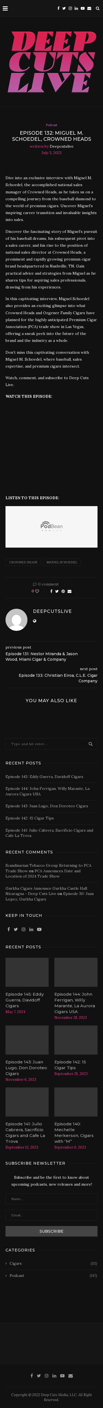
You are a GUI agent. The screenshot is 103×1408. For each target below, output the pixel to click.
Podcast (51, 125)
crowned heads (23, 562)
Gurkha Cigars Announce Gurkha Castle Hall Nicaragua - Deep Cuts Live (46, 891)
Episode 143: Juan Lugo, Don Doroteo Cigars (46, 805)
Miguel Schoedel (61, 562)
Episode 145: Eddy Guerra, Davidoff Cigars (44, 776)
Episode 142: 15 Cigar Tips (29, 818)
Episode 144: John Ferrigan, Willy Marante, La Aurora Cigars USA (74, 1002)
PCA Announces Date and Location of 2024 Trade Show (42, 873)
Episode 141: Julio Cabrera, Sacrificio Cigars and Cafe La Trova (25, 1132)
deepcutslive (62, 146)
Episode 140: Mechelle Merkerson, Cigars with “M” (74, 1132)
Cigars (53, 1263)
